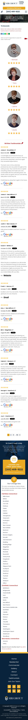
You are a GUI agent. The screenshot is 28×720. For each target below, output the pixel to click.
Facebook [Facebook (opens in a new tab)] (14, 686)
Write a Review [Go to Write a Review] (2, 12)
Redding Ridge (7, 544)
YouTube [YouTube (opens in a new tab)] (9, 691)
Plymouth (5, 614)
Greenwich (6, 518)
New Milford (6, 602)
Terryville (5, 622)
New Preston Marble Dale (10, 607)
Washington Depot (8, 631)
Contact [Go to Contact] (14, 675)
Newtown (5, 530)
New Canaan (7, 525)
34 (17, 435)
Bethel (5, 499)
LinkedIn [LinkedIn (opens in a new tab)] (14, 691)
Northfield (6, 610)
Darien (5, 508)
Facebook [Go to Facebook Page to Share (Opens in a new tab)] (1, 34)
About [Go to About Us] (14, 672)
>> (19, 435)
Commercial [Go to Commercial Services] (14, 665)
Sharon (5, 619)
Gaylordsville (6, 593)
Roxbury (5, 617)
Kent (4, 595)
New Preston (6, 605)
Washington (6, 629)
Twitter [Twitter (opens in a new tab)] (18, 686)
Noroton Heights (7, 535)
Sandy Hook (6, 556)
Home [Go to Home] (14, 659)
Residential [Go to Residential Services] (14, 662)
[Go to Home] (14, 4)
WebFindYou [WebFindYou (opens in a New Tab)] (18, 717)
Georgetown (6, 516)
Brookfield (6, 501)
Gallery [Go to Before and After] (14, 668)
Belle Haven (6, 496)
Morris (4, 600)
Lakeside (5, 598)
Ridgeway (6, 549)
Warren (5, 626)
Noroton (5, 532)
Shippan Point (7, 566)
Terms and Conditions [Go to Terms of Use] (17, 710)
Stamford (6, 571)
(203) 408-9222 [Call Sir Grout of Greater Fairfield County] (13, 11)
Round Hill (6, 554)
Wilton (5, 583)
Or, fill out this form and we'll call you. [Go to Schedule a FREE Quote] (14, 472)
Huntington (6, 520)
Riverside (5, 552)
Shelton (5, 561)
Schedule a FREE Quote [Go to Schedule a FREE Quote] (14, 8)
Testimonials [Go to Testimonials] (14, 678)
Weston (5, 578)
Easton (5, 511)
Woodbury (6, 636)
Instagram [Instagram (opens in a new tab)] (9, 686)
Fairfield (5, 513)
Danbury (5, 506)
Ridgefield (6, 547)
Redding (5, 542)
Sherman (5, 564)
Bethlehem (6, 588)
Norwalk (5, 537)
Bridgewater (6, 590)
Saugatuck (6, 559)
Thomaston (6, 624)
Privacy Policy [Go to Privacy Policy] (16, 710)
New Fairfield (6, 528)
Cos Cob (5, 503)
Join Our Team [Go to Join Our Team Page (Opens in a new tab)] (14, 681)
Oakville (5, 612)
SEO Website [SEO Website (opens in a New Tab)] (9, 717)
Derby (4, 643)
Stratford (5, 573)
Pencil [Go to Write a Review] (22, 143)
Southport (6, 568)
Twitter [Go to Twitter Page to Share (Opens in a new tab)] (3, 34)
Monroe (5, 523)
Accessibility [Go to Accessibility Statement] (7, 710)
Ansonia (5, 641)
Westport (5, 581)
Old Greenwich (7, 540)
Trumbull (5, 576)
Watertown (6, 634)
